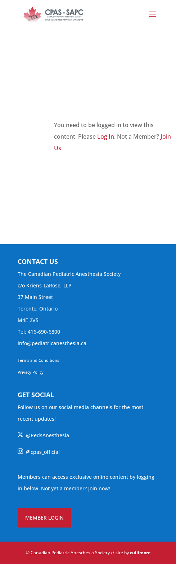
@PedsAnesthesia (43, 435)
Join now (98, 488)
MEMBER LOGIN (44, 517)
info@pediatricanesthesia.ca (52, 343)
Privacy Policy (31, 372)
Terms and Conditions (38, 360)
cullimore (140, 553)
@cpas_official (39, 451)
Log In (105, 136)
